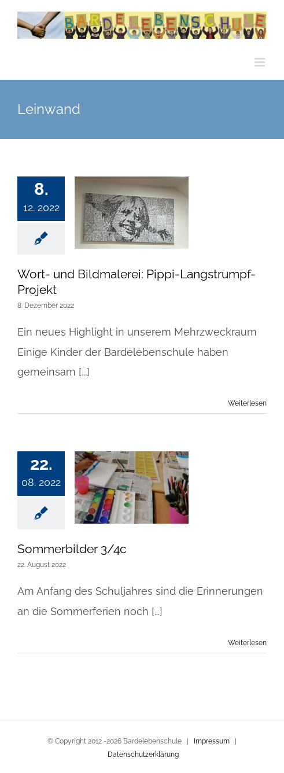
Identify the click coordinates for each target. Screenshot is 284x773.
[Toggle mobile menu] (261, 62)
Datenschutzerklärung (143, 754)
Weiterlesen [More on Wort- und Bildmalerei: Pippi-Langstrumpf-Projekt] (247, 403)
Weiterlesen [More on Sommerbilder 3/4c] (247, 643)
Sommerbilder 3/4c (72, 549)
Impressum (212, 741)
